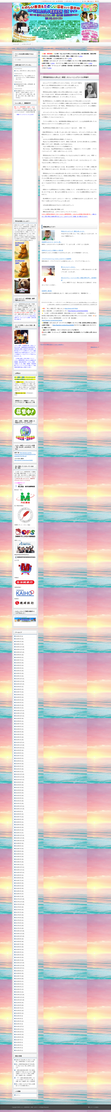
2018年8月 (18, 877)
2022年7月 (18, 755)
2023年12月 (19, 710)
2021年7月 (18, 787)
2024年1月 (18, 708)
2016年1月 (18, 960)
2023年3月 (18, 734)
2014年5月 (18, 1013)
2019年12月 (19, 835)
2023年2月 (18, 737)
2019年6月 (18, 851)
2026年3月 (18, 638)
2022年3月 (18, 766)
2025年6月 (18, 662)
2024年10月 (19, 684)
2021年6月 (18, 790)
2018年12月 (19, 867)
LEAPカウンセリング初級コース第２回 (52, 250)
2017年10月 (19, 904)
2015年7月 (18, 976)
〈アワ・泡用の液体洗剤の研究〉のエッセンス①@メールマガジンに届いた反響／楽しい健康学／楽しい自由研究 (25, 1079)
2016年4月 (18, 952)
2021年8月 (18, 785)
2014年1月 (18, 1024)
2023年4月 (18, 731)
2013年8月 (18, 1037)
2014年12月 (19, 994)
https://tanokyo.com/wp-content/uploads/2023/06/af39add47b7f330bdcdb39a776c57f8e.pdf (25, 454)
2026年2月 (18, 641)
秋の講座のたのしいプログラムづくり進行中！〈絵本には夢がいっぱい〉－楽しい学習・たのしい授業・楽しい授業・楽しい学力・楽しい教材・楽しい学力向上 (25, 94)
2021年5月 (18, 792)
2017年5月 (18, 917)
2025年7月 (18, 660)
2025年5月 (18, 665)
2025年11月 (19, 649)
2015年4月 (18, 984)
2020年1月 (18, 832)
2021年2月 (18, 800)
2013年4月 (18, 1045)
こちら (80, 56)
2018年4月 (18, 888)
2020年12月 (19, 806)
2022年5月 (18, 761)
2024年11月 (19, 681)
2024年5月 (18, 697)
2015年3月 (18, 986)
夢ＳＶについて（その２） (68, 267)
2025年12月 (19, 646)
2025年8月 (18, 657)
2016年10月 (19, 936)
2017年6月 (18, 915)
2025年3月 (18, 670)
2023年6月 (18, 726)
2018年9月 (18, 875)
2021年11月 (19, 777)
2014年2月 (18, 1021)
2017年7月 (18, 912)
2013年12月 (19, 1026)
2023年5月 (18, 729)
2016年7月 (18, 944)
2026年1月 (18, 644)
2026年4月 (18, 636)
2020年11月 (19, 808)
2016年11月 (19, 933)
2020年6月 (18, 819)
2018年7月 (18, 880)
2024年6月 (18, 694)
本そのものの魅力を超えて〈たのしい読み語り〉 (52, 344)
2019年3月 (18, 859)
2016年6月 (18, 946)
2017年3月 (18, 923)
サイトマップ (27, 44)
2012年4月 (18, 1050)
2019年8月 (18, 846)
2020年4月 (18, 824)
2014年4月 (18, 1016)
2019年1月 (18, 864)
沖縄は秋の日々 (94, 347)
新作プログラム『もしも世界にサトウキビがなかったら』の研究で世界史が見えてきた (25, 77)
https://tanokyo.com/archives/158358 (52, 320)
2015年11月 (19, 965)
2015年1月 (18, 992)
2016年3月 (18, 954)
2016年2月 (18, 957)
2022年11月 (19, 745)
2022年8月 (18, 753)
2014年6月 (18, 1010)
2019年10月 (19, 840)
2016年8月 (18, 941)
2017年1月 (18, 928)
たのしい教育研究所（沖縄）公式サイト (29, 1107)
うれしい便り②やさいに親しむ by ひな (26, 70)
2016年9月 (18, 939)
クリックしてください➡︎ (20, 616)
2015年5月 (18, 981)
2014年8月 (18, 1005)
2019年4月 (18, 856)
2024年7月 (18, 692)
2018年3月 (18, 891)
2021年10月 (19, 779)
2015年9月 (18, 970)
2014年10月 (19, 1000)
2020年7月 (18, 816)
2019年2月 (18, 862)
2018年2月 (18, 893)
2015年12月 (19, 962)
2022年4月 (18, 763)
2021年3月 (18, 798)
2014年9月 (18, 1002)
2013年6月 (18, 1042)
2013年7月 (18, 1039)
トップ (17, 44)
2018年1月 (18, 896)
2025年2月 (18, 673)
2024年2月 (18, 705)
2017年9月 (18, 907)
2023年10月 (19, 716)
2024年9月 (18, 686)
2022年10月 (19, 747)
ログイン (18, 1095)
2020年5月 (18, 822)
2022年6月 (18, 758)
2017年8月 (18, 909)
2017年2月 (18, 925)
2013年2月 (18, 1047)
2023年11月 (19, 713)
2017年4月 (18, 920)
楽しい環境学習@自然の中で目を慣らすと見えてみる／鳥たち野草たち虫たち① (25, 1066)
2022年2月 (18, 769)
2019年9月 (18, 843)
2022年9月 (18, 750)
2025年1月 (18, 676)
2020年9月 (18, 811)
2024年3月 (18, 702)
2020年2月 (18, 830)
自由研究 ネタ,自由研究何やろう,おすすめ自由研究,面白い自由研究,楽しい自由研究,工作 (76, 304)
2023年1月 (18, 739)
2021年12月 (19, 774)
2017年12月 (19, 899)
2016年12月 (19, 931)
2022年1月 (18, 771)
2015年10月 (19, 968)
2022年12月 (19, 742)
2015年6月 (18, 978)
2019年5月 (18, 854)
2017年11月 (19, 901)
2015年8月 (18, 973)
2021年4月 (18, 795)
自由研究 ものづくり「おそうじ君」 (52, 242)
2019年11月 (19, 838)
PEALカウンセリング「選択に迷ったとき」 (73, 231)
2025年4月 (18, 668)
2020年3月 (18, 827)
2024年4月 (18, 700)
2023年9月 (18, 718)
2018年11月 (19, 870)
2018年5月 (18, 885)
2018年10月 (19, 872)
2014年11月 (19, 997)
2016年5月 (18, 949)
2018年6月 (18, 883)
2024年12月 (19, 678)
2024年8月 (18, 689)
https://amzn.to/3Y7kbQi (71, 308)
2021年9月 (18, 782)
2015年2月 (18, 989)
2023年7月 (18, 723)
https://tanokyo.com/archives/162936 (63, 325)
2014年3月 (18, 1018)
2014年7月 (18, 1008)
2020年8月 (18, 814)
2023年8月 (18, 721)
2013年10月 (19, 1031)
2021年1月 (18, 803)
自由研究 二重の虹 (47, 291)
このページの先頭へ (93, 1107)
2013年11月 (19, 1029)
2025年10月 (19, 652)
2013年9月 (18, 1034)
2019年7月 (18, 848)
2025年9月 (18, 654)
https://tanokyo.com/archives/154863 (23, 460)
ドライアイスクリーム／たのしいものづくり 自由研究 (56, 258)
